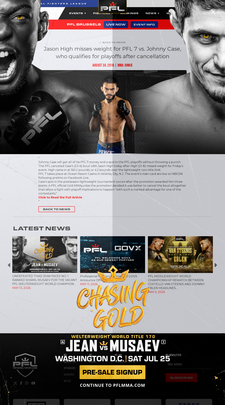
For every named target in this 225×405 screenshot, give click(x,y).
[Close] (213, 12)
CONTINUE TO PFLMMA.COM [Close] (112, 385)
